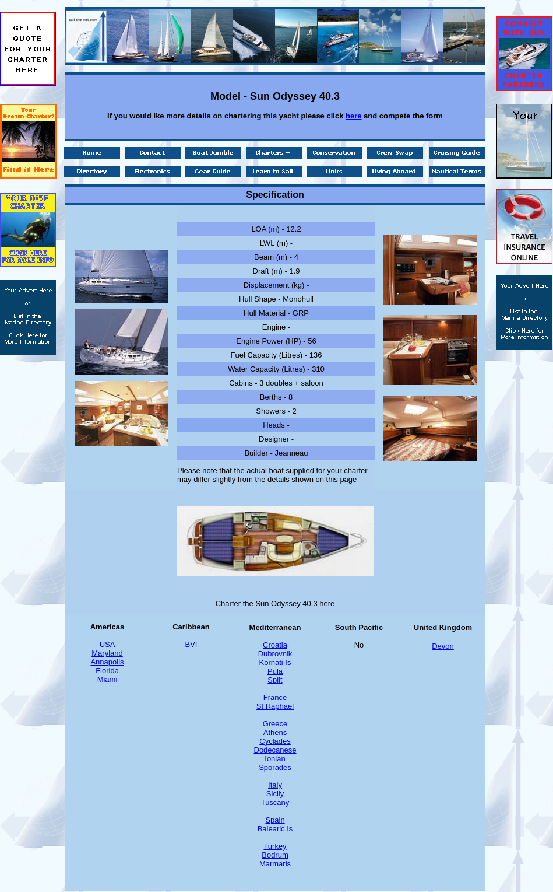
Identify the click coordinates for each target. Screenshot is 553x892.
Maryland (106, 653)
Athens (275, 732)
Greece (275, 723)
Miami (107, 679)
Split (274, 680)
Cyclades (274, 741)
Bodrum (275, 855)
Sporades (275, 767)
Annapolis (107, 661)
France (275, 697)
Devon (443, 646)
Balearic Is (275, 828)
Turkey (274, 846)
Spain (274, 820)
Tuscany (275, 802)
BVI (191, 644)
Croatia (275, 645)
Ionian (275, 758)
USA (107, 644)
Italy (275, 785)
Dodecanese (275, 750)
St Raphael (275, 706)
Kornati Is (275, 662)
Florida (107, 670)
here (353, 115)
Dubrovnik (275, 653)
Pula (275, 671)
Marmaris (275, 863)
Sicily (275, 793)
